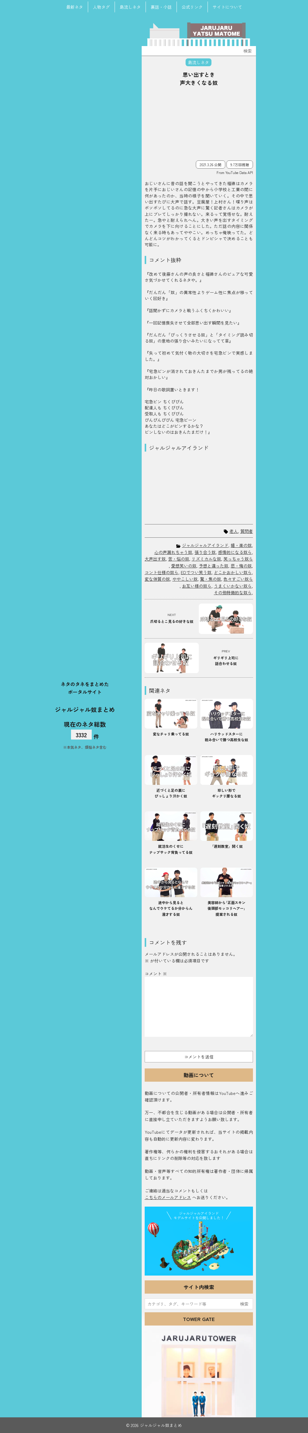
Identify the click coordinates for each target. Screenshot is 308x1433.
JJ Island (199, 1247)
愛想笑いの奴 (183, 566)
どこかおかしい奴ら (233, 572)
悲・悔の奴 (241, 566)
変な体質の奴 (157, 579)
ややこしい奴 (185, 579)
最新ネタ (74, 7)
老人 (233, 531)
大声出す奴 (155, 559)
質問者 (246, 531)
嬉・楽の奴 (241, 545)
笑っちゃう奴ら (238, 559)
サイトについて (227, 7)
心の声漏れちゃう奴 (173, 552)
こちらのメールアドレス (168, 1197)
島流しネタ (130, 7)
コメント (156, 974)
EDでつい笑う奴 (196, 572)
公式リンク (192, 7)
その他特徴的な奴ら (233, 592)
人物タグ (101, 7)
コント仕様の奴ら (161, 572)
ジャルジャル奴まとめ (85, 709)
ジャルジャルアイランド (205, 545)
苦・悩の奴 (178, 559)
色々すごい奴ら (238, 579)
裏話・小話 (161, 7)
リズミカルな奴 (206, 559)
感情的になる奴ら (235, 552)
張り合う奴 (205, 552)
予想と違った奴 (213, 566)
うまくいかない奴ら (233, 586)
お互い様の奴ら (196, 586)
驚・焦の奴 (210, 579)
